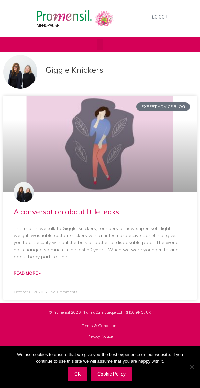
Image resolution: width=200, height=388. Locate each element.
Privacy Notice (100, 336)
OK (77, 374)
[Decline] (191, 367)
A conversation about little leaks (66, 211)
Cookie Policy (111, 374)
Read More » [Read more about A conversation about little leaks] (27, 273)
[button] (100, 44)
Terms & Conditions (100, 325)
